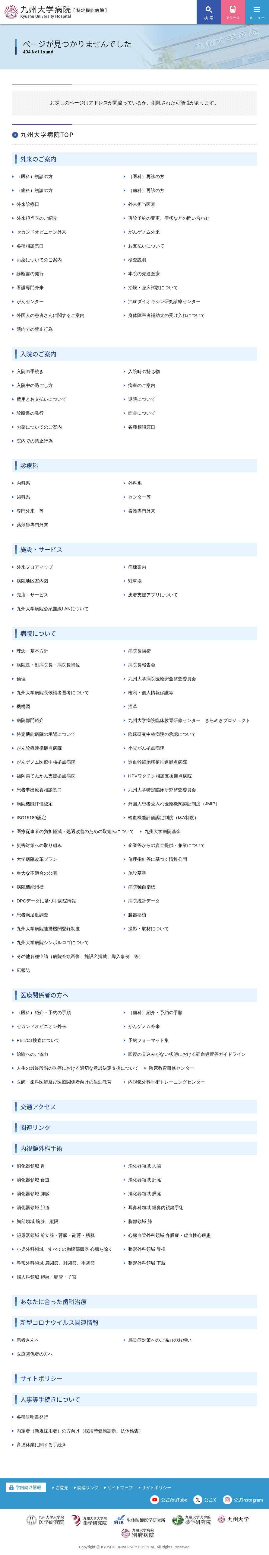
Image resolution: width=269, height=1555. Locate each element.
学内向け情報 (28, 1487)
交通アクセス (38, 1106)
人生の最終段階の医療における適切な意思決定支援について (78, 1068)
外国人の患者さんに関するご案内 (50, 315)
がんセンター (30, 301)
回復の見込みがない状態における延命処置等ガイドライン (187, 1054)
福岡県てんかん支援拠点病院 (46, 775)
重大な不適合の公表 (37, 873)
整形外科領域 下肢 (147, 1263)
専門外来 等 (30, 510)
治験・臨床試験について (153, 287)
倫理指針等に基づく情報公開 (157, 859)
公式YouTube (174, 1500)
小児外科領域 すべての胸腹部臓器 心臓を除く (65, 1249)
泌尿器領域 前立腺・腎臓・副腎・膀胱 (56, 1235)
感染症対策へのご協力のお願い (159, 1340)
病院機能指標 (30, 886)
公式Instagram (248, 1500)
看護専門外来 (30, 287)
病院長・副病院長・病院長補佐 (48, 664)
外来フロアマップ (35, 567)
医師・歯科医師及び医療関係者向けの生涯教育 (64, 1081)
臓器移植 (137, 914)
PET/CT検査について (38, 1040)
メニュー (257, 15)
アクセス (233, 18)
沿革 (132, 706)
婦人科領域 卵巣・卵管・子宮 (47, 1276)
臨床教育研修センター (171, 1068)
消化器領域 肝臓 (144, 1179)
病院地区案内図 (32, 580)
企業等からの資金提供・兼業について (166, 845)
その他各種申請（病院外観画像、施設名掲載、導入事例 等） (80, 956)
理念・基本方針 (32, 650)
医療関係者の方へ (44, 995)
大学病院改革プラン (37, 859)
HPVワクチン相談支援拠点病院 (160, 775)
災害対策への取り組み (39, 845)
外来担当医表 (141, 204)
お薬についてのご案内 (39, 259)
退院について (141, 399)
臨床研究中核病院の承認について (162, 734)
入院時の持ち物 (144, 371)
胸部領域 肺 (140, 1221)
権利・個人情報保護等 (150, 692)
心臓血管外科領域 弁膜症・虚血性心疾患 (169, 1235)
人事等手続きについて (50, 1399)
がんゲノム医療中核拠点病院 (46, 762)
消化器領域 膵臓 (144, 1193)
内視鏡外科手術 (41, 1148)
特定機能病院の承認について (46, 734)
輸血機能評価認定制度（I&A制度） (163, 817)
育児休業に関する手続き (41, 1444)
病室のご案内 (141, 385)
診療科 (29, 465)
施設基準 (137, 873)
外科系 (135, 483)
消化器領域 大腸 (144, 1165)
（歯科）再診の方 (146, 190)
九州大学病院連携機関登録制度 (48, 928)
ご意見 (61, 1487)
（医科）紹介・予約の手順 (44, 1012)
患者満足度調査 (32, 914)
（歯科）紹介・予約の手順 (155, 1012)
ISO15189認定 (31, 817)
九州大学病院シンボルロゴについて (53, 942)
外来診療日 (28, 204)
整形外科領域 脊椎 (147, 1249)
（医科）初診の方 (35, 176)
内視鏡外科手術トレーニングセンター (166, 1081)
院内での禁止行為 (35, 329)
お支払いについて (146, 245)
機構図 (23, 706)
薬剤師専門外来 (32, 524)
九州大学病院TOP (47, 134)
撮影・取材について (148, 928)
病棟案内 (137, 567)
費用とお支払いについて (41, 399)
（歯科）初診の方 (35, 190)
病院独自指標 (141, 886)
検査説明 (137, 259)
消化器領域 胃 (31, 1165)
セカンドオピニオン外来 (41, 232)
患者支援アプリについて (153, 594)
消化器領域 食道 (33, 1179)
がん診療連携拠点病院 (39, 748)
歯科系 (23, 497)
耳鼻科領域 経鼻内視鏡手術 (156, 1207)
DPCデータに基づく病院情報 (46, 900)
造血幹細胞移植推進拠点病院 (157, 762)
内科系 (23, 483)
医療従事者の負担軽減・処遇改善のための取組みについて (75, 831)
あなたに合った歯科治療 (53, 1301)
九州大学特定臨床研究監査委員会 (162, 789)
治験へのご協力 (32, 1054)
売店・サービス (32, 594)
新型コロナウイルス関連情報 (59, 1322)
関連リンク (35, 1127)
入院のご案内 (38, 354)
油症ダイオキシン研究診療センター (164, 301)
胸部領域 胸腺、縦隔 (38, 1221)
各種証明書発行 (32, 1416)
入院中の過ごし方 (35, 385)
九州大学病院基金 (162, 831)
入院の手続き (30, 371)
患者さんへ (28, 1340)
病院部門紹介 (30, 720)
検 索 (209, 18)
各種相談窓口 (30, 245)
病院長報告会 (141, 664)
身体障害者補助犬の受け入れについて (166, 315)
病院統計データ (144, 900)
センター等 (139, 497)
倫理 (21, 678)
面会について (141, 413)
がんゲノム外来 (144, 232)
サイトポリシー (41, 1378)
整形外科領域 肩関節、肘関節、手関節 (56, 1263)
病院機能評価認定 (35, 803)
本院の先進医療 (144, 273)
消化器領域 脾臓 (33, 1193)
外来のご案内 (38, 159)
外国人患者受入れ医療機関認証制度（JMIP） (174, 803)
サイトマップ (120, 1487)
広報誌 (23, 970)
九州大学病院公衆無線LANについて (53, 608)
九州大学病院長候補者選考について (53, 692)
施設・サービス (41, 549)
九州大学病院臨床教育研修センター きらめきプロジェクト (189, 720)
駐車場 (135, 580)
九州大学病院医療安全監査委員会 (162, 678)
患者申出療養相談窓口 (39, 789)
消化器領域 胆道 (33, 1207)
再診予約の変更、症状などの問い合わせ (169, 218)
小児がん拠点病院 (146, 748)
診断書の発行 (30, 273)
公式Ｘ (210, 1500)
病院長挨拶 (139, 650)
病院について (38, 633)
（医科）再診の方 (146, 176)
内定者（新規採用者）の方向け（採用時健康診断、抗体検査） (80, 1430)
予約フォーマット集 (148, 1040)
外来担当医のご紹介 (37, 218)
